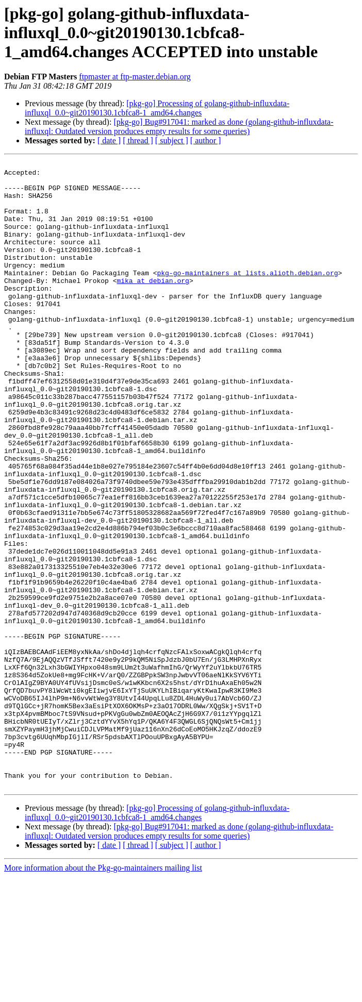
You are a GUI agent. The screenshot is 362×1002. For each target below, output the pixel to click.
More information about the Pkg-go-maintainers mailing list (103, 993)
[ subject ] (171, 140)
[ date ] (109, 140)
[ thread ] (138, 140)
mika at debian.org (153, 305)
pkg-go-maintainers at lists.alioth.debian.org (247, 295)
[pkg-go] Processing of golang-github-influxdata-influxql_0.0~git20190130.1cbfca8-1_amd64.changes (157, 108)
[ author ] (205, 140)
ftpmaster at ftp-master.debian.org (135, 76)
